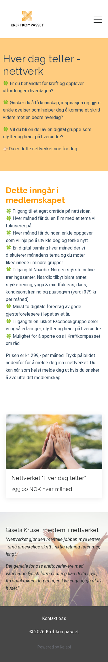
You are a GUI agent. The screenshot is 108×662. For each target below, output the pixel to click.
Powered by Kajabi (54, 647)
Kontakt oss (54, 618)
